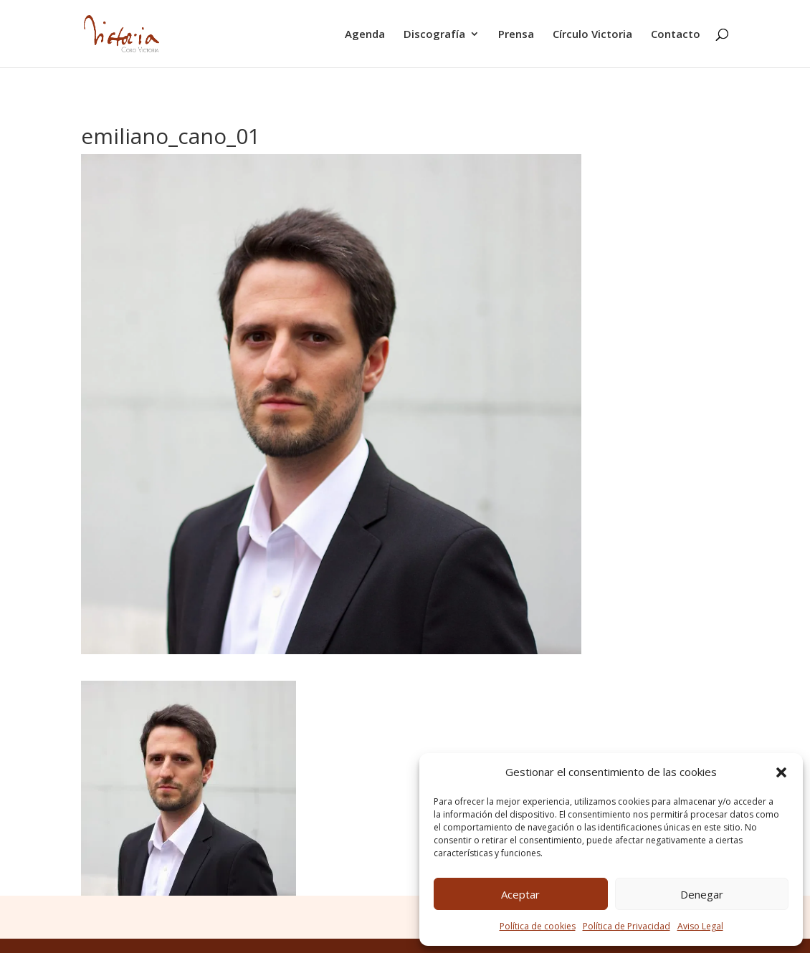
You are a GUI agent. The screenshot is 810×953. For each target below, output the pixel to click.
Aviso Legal (700, 926)
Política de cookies (538, 926)
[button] (781, 772)
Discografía (434, 35)
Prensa (516, 35)
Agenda (365, 35)
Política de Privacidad (626, 926)
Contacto (675, 35)
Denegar (701, 894)
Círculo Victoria (592, 35)
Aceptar (520, 894)
